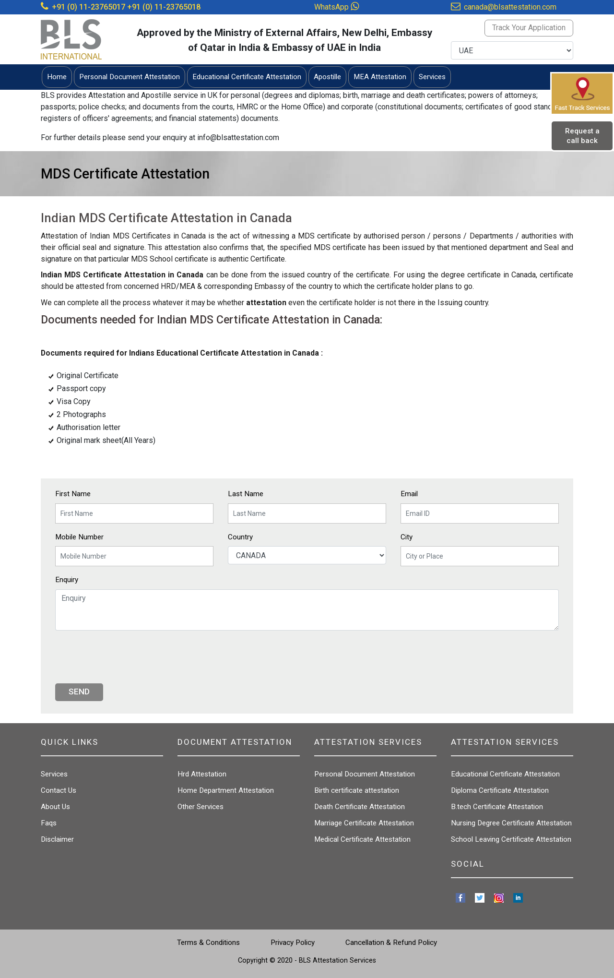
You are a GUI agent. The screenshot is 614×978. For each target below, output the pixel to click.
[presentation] (128, 657)
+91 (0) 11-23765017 (88, 7)
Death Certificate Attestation (359, 806)
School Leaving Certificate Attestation (511, 839)
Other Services (200, 806)
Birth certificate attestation (356, 790)
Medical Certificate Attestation (362, 839)
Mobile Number (79, 537)
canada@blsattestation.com (510, 7)
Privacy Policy (293, 942)
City (407, 537)
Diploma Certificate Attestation (500, 790)
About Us (55, 806)
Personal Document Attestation (364, 774)
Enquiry (66, 579)
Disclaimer (57, 839)
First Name (73, 493)
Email (409, 493)
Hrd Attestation (201, 774)
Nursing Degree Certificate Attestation (511, 823)
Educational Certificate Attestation (505, 774)
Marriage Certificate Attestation (364, 823)
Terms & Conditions (208, 942)
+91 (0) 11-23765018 (164, 7)
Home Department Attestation (225, 790)
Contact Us (58, 790)
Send (79, 691)
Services (54, 774)
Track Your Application (529, 27)
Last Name (245, 493)
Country (240, 537)
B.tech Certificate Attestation (497, 806)
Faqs (49, 823)
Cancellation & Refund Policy (391, 942)
